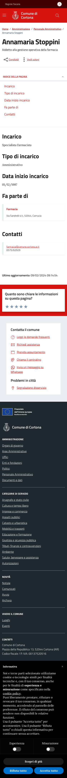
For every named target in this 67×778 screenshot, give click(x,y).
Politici (6, 468)
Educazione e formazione (17, 534)
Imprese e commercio (14, 511)
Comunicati (8, 589)
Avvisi (5, 594)
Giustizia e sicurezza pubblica (19, 540)
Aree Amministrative (14, 451)
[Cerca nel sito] (57, 15)
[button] (62, 666)
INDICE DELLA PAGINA (33, 77)
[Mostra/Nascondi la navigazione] (4, 15)
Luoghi (6, 620)
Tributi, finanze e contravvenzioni (21, 546)
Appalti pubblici (11, 517)
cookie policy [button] (12, 693)
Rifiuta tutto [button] (18, 770)
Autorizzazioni (10, 563)
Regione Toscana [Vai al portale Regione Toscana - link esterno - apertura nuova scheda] (12, 4)
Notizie (6, 583)
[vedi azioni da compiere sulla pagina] (30, 60)
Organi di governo (12, 445)
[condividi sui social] (11, 60)
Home (5, 29)
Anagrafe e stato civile (15, 500)
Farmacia (12, 209)
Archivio (7, 600)
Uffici (5, 457)
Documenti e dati (12, 480)
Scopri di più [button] (33, 761)
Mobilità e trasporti (13, 528)
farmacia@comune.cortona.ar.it (22, 246)
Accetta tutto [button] (49, 770)
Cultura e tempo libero (15, 505)
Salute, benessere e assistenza (20, 557)
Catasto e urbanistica (14, 523)
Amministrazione (21, 29)
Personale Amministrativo (47, 29)
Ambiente (8, 552)
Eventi (6, 626)
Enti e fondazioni (12, 463)
